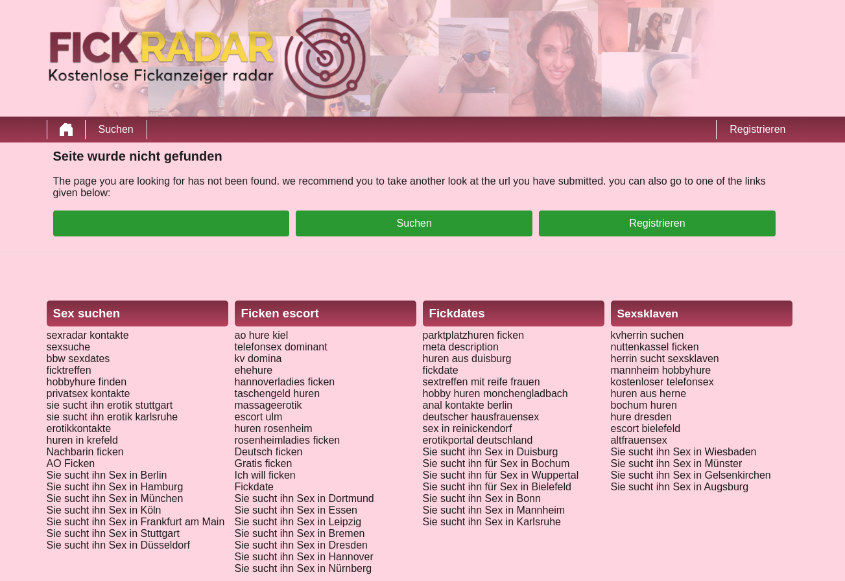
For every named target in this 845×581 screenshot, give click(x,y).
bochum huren (644, 405)
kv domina (258, 358)
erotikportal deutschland (478, 440)
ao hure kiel (262, 335)
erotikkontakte (79, 428)
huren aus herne (649, 393)
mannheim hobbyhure (661, 370)
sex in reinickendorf (467, 428)
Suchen (116, 129)
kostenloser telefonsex (662, 381)
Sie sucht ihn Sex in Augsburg (680, 486)
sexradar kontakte (88, 335)
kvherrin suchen (647, 335)
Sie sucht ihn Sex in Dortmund (304, 498)
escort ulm (259, 416)
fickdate (440, 370)
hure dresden (641, 416)
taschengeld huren (277, 393)
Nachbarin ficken (85, 451)
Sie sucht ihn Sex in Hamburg (115, 486)
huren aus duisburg (467, 358)
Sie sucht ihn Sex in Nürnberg (303, 568)
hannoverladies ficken (285, 381)
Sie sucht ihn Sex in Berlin (107, 475)
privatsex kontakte (88, 393)
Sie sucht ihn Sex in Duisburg (490, 451)
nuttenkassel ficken (655, 346)
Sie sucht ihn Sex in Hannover (304, 556)
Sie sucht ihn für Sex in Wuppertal (501, 475)
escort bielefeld (646, 428)
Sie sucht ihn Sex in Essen (296, 510)
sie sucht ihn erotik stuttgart (110, 405)
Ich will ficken (265, 475)
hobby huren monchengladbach (495, 393)
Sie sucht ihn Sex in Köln (104, 510)
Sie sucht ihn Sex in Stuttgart (113, 533)
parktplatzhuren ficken (474, 335)
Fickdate (254, 486)
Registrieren (757, 129)
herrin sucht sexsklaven (665, 358)
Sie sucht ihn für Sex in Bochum (496, 463)
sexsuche (69, 346)
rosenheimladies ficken (287, 440)
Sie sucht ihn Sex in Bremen (300, 533)
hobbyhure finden (87, 381)
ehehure (254, 370)
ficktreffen (69, 370)
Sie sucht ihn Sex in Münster (677, 463)
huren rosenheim (274, 428)
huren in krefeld (82, 440)
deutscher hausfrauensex (481, 416)
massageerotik (268, 405)
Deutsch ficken (269, 451)
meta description (461, 346)
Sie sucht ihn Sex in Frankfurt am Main (136, 521)
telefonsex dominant (281, 346)
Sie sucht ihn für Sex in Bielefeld (497, 486)
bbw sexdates (78, 358)
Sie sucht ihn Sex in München (115, 498)
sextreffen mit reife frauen (481, 381)
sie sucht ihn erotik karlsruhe (112, 416)
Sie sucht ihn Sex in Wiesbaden (684, 451)
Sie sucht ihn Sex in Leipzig (298, 521)
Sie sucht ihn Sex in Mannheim (494, 510)
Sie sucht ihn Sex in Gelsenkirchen (691, 475)
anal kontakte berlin (468, 405)
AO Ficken (71, 463)
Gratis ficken (263, 463)
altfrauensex (639, 440)
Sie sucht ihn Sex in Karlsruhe (492, 521)
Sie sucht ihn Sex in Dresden (301, 545)
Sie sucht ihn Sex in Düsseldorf (118, 545)
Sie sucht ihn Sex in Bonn (482, 498)
